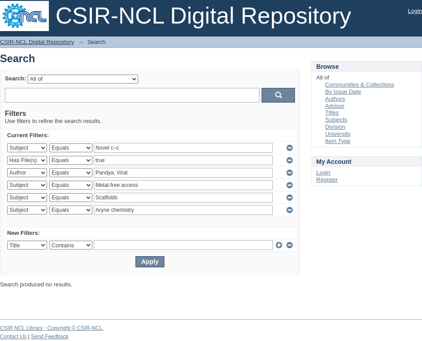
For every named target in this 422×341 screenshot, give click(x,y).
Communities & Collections (359, 84)
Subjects (336, 119)
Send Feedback (50, 336)
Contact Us (13, 336)
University (337, 134)
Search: (15, 78)
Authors (335, 98)
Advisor (334, 106)
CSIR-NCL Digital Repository (37, 42)
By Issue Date (343, 91)
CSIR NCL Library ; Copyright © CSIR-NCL (52, 328)
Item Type (337, 141)
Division (335, 126)
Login (415, 11)
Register (327, 179)
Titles (332, 112)
